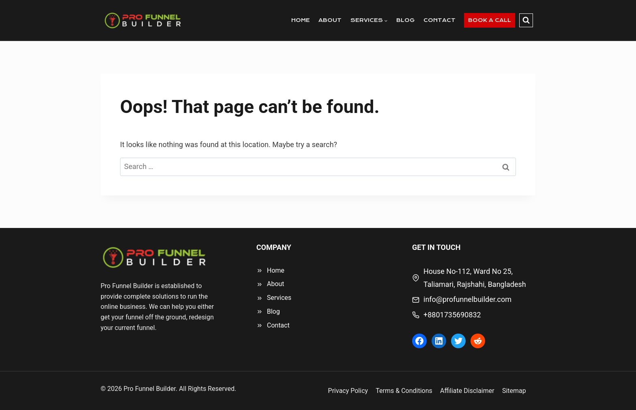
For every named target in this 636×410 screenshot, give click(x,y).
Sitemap (514, 391)
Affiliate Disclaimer (467, 391)
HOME (300, 20)
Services (279, 298)
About (275, 284)
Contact (278, 325)
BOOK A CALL (489, 20)
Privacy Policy (348, 391)
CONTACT (439, 20)
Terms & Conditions (404, 391)
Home (275, 270)
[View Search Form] (526, 20)
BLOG (405, 20)
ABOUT (330, 20)
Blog (273, 311)
